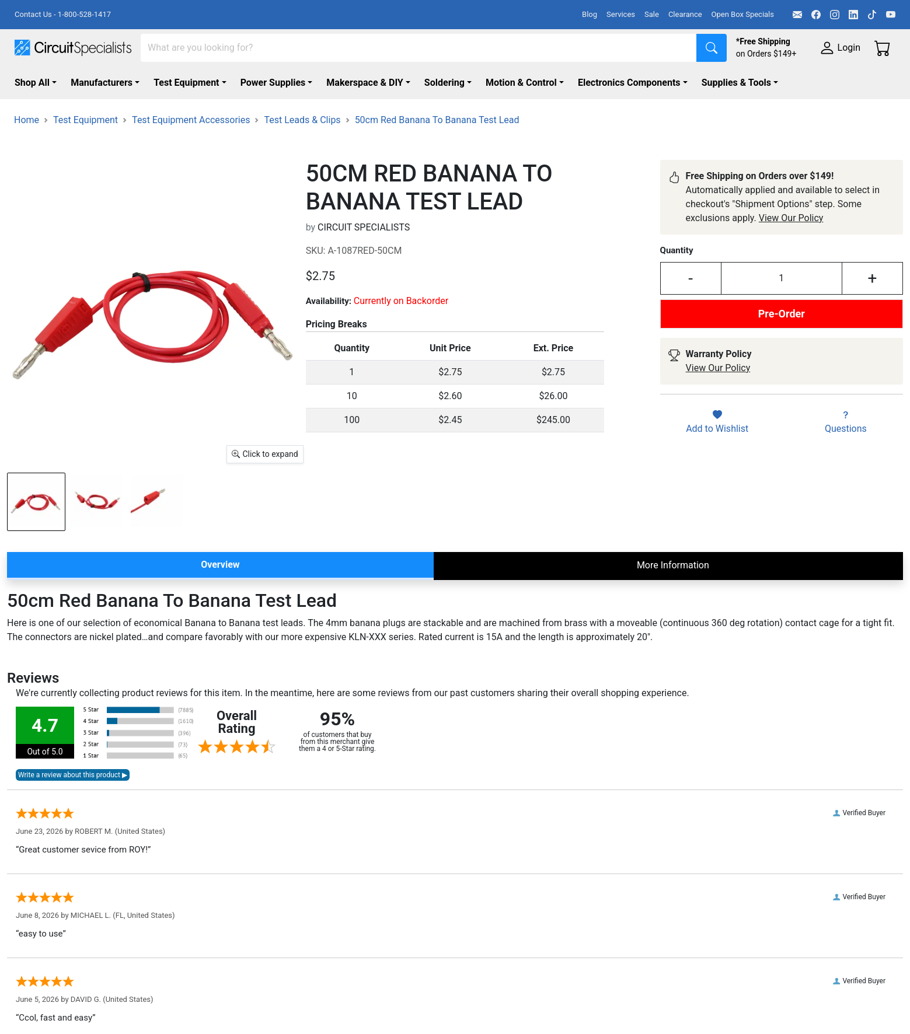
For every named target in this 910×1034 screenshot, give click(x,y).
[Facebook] (816, 14)
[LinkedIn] (853, 14)
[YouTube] (890, 14)
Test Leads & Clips (302, 119)
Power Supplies (273, 82)
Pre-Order (781, 314)
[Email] (797, 14)
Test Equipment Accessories (191, 119)
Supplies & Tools (736, 82)
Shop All (32, 82)
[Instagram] (834, 14)
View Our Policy (791, 217)
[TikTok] (872, 14)
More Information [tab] (673, 565)
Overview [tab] (220, 564)
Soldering (444, 82)
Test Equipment (186, 82)
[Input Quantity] (781, 278)
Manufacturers (102, 82)
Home (26, 119)
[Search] (419, 48)
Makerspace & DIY (364, 82)
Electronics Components (629, 82)
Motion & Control (521, 82)
